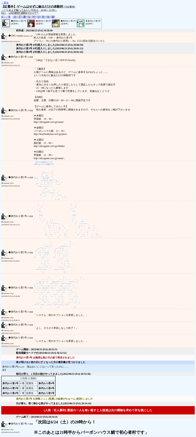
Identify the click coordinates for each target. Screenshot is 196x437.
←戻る (5, 2)
